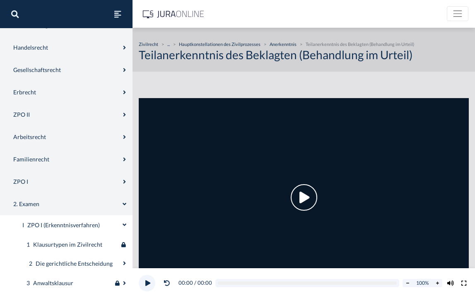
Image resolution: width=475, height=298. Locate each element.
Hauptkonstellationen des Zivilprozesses (219, 44)
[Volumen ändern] (451, 283)
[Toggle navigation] (457, 13)
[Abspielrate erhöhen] (437, 283)
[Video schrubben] (307, 283)
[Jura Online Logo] (173, 13)
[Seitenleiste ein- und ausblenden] (117, 14)
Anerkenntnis (283, 44)
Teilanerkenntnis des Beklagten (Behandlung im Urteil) (360, 44)
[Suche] (15, 14)
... (168, 44)
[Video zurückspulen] (167, 283)
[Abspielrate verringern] (407, 283)
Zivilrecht (19, 36)
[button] (168, 283)
